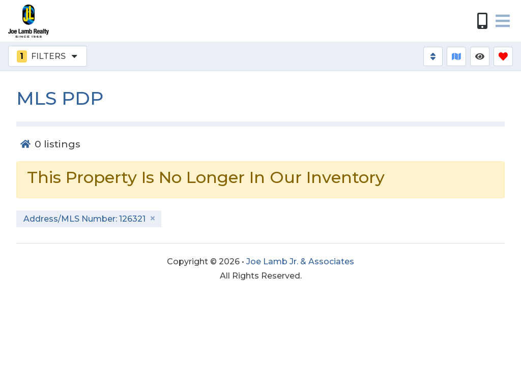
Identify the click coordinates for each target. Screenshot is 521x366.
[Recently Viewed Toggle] (479, 56)
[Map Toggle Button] (456, 56)
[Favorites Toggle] (503, 56)
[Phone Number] (482, 21)
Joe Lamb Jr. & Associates (300, 261)
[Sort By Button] (433, 56)
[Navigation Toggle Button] (503, 21)
